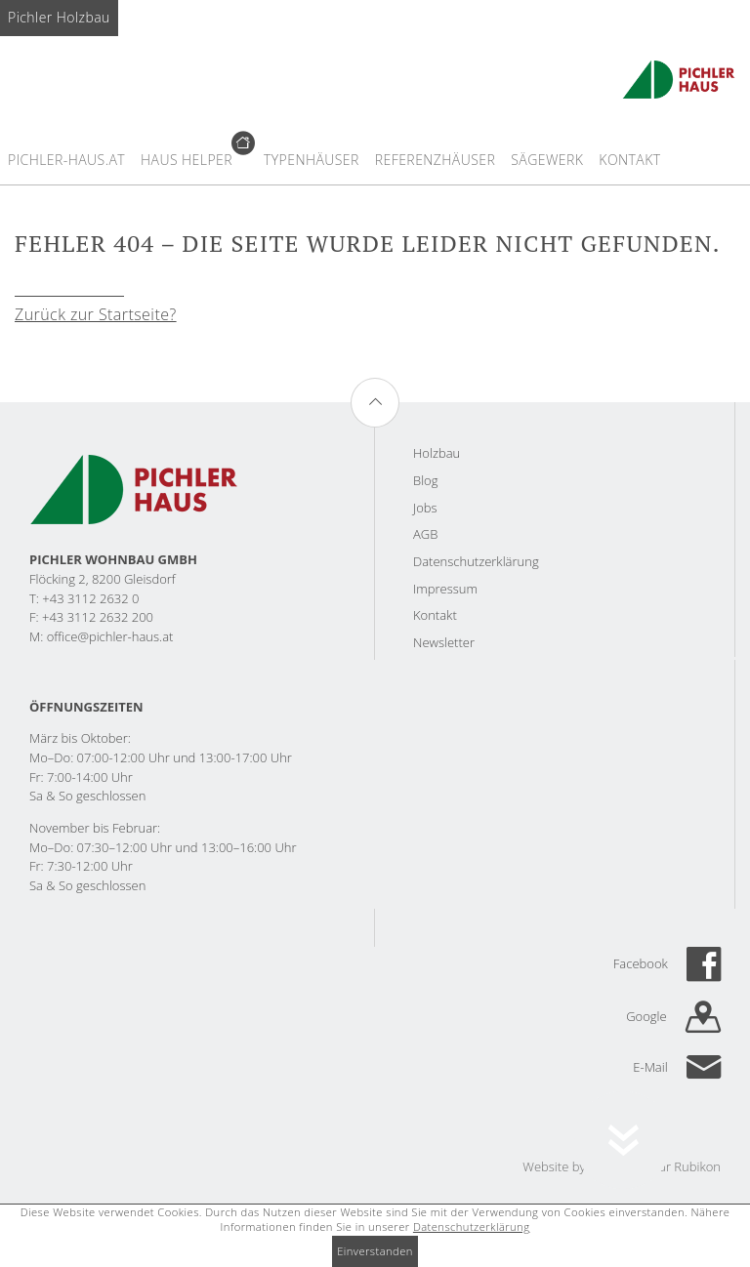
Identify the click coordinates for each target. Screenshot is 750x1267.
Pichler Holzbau (59, 17)
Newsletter (444, 642)
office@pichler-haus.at (110, 636)
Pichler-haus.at (66, 159)
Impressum (445, 588)
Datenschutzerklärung (476, 561)
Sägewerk (547, 159)
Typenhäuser (311, 159)
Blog (425, 480)
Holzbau (436, 453)
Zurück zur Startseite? (96, 314)
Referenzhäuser (435, 159)
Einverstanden (375, 1251)
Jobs (425, 507)
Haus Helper (186, 159)
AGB (425, 534)
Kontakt (629, 159)
